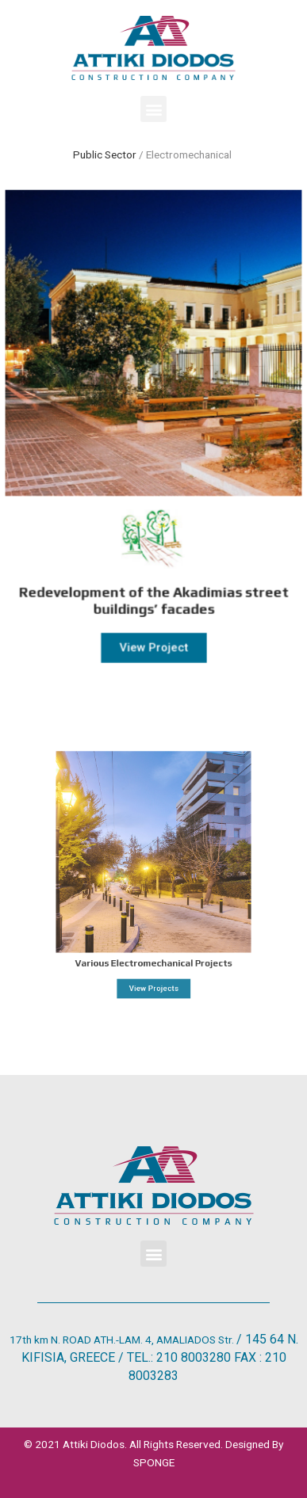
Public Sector (104, 154)
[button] (153, 109)
